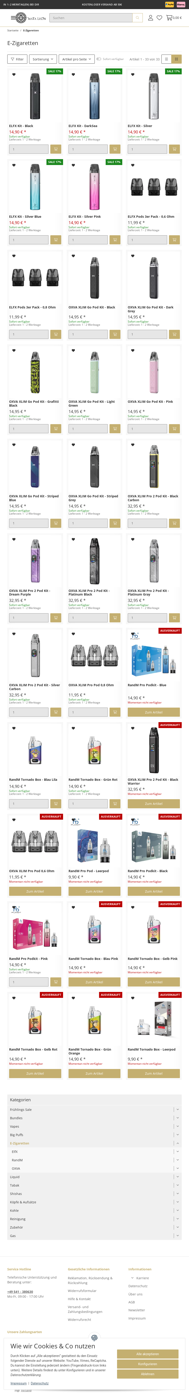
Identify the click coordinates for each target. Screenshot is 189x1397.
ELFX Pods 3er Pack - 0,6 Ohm (151, 217)
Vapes (14, 1126)
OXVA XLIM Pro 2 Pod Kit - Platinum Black (89, 593)
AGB (131, 1302)
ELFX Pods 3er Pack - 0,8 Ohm (32, 307)
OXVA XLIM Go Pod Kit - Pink (150, 402)
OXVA (16, 1168)
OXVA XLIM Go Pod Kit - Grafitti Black (34, 404)
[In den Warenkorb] (55, 149)
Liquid (15, 1177)
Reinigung (18, 1219)
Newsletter (136, 1310)
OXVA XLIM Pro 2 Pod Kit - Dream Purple (29, 593)
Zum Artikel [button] (154, 712)
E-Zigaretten (19, 1143)
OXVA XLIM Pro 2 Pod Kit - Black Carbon (153, 498)
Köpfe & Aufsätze (23, 1202)
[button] (150, 17)
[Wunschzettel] (159, 17)
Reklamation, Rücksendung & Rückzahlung (90, 1280)
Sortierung (41, 59)
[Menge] (29, 149)
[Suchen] (91, 17)
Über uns (135, 1294)
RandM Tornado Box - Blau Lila (33, 780)
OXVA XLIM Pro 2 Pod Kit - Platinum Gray (148, 593)
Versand (26, 1390)
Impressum (137, 1318)
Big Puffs (16, 1135)
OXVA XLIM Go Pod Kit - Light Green (92, 404)
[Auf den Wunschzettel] (14, 74)
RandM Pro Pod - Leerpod (89, 871)
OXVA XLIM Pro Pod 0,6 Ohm (31, 871)
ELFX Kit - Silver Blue (25, 217)
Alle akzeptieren (147, 1354)
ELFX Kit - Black (21, 126)
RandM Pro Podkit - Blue (147, 685)
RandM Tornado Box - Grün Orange (90, 1051)
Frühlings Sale (21, 1109)
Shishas (16, 1194)
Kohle (14, 1210)
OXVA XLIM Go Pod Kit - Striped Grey (93, 498)
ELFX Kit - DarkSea (83, 126)
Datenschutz (138, 1286)
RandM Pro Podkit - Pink (28, 959)
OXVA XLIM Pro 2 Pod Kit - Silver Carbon (34, 687)
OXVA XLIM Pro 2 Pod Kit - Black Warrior (153, 782)
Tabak (14, 1185)
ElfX (15, 1151)
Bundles (16, 1118)
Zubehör (16, 1227)
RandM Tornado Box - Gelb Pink (153, 959)
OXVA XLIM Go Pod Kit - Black (92, 307)
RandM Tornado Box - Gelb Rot (33, 1050)
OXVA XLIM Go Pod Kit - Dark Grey (151, 309)
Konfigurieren (147, 1364)
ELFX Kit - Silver (140, 126)
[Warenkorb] (173, 17)
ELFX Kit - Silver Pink (85, 217)
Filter (17, 59)
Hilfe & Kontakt (79, 1299)
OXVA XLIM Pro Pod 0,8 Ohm (91, 685)
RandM (17, 1160)
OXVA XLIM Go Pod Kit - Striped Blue (34, 498)
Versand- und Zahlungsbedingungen (85, 1309)
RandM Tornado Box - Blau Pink (93, 959)
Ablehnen (147, 1374)
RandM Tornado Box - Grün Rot (93, 780)
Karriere (142, 1278)
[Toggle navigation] (13, 18)
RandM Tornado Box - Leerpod (152, 1050)
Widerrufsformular (82, 1291)
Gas (13, 1236)
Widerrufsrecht (79, 1319)
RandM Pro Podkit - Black (148, 871)
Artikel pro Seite (74, 59)
